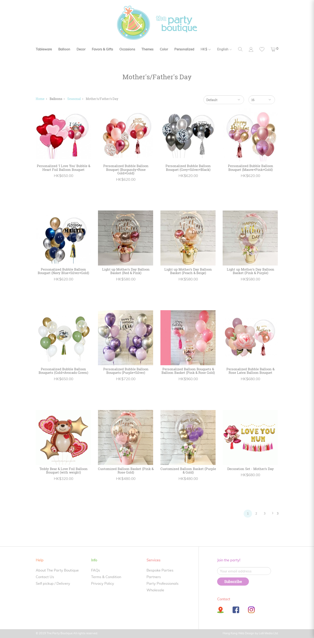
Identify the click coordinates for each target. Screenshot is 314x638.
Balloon (64, 49)
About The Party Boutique (57, 570)
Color (164, 49)
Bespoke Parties (160, 570)
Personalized (184, 49)
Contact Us (45, 577)
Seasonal (74, 99)
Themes (147, 49)
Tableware (44, 49)
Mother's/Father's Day (102, 99)
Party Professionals (163, 583)
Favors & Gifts (102, 49)
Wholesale (155, 590)
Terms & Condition (106, 577)
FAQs (95, 570)
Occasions (127, 49)
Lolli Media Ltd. (268, 633)
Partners (154, 577)
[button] (274, 49)
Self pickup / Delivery (53, 583)
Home (40, 99)
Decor (81, 49)
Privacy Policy (102, 583)
